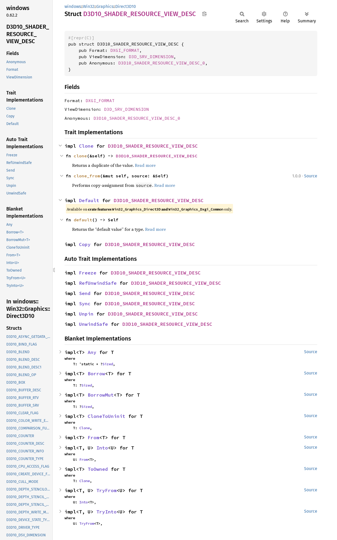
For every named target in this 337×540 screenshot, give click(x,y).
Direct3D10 (125, 6)
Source (310, 175)
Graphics (104, 6)
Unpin (86, 314)
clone (80, 155)
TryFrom (106, 490)
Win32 (88, 6)
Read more (145, 165)
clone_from (87, 175)
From (93, 437)
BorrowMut (101, 395)
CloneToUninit (106, 416)
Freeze (87, 273)
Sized (107, 364)
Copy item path (204, 13)
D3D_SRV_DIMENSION (151, 56)
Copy (85, 244)
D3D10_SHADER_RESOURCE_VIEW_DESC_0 (161, 63)
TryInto (106, 512)
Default (89, 200)
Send (85, 293)
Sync (85, 304)
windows (73, 6)
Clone (86, 146)
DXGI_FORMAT (124, 50)
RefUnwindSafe (98, 283)
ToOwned (98, 469)
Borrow (96, 374)
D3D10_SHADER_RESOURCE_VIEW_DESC (153, 146)
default (83, 219)
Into (102, 448)
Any (92, 352)
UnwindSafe (93, 324)
